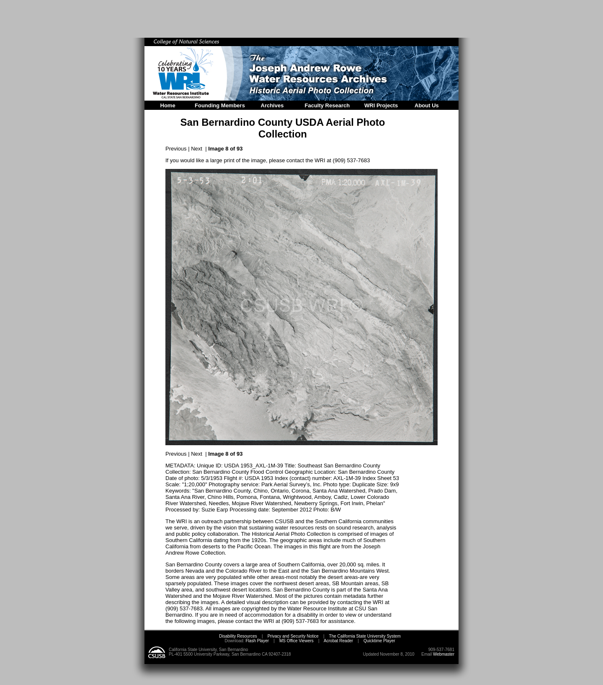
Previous (176, 148)
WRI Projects (381, 105)
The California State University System (365, 636)
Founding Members (220, 105)
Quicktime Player (379, 640)
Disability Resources (238, 636)
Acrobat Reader (338, 640)
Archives (272, 105)
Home (167, 105)
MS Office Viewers (296, 640)
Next (196, 148)
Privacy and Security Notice (293, 636)
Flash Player (257, 640)
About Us (427, 105)
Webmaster (443, 654)
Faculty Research (327, 105)
